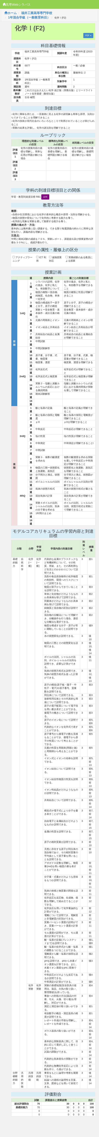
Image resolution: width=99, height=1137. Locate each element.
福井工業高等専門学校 (36, 13)
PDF (88, 35)
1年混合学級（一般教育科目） (29, 17)
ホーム (10, 13)
